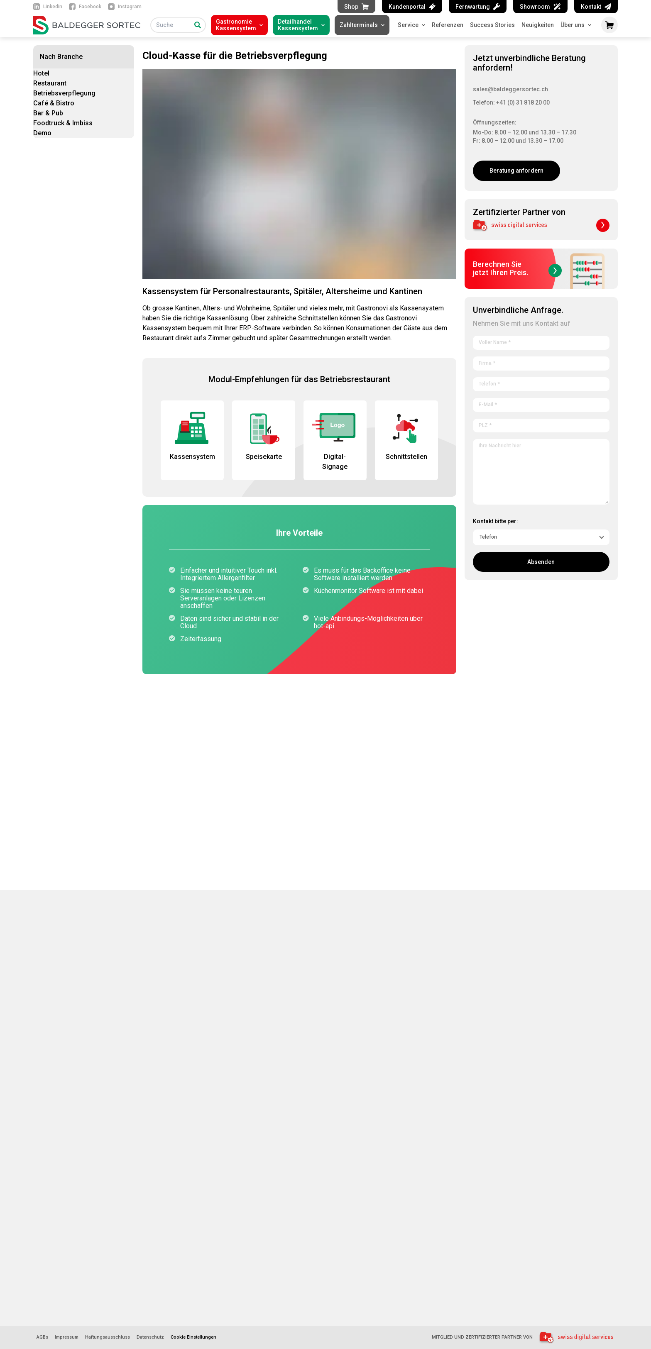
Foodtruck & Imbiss (63, 123)
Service (411, 25)
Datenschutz (150, 1337)
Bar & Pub (48, 113)
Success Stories (492, 25)
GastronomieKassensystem (236, 25)
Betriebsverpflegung (64, 93)
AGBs (42, 1337)
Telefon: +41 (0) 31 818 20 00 (511, 102)
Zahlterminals (359, 25)
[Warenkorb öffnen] (609, 25)
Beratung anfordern (516, 170)
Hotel (41, 73)
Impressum (66, 1337)
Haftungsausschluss (107, 1337)
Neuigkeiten (537, 25)
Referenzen (447, 25)
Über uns (575, 25)
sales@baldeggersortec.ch (510, 89)
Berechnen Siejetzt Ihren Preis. (517, 268)
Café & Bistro (53, 103)
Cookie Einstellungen (193, 1337)
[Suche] (197, 24)
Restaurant (49, 83)
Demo (42, 133)
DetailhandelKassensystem (298, 25)
